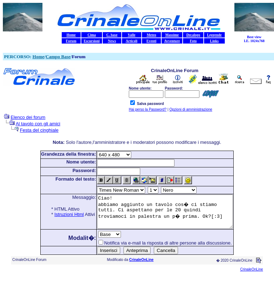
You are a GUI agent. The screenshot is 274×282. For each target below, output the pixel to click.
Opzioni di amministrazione (190, 109)
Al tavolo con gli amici (38, 123)
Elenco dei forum (28, 117)
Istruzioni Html (61, 214)
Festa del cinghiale (39, 130)
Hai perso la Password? (148, 109)
